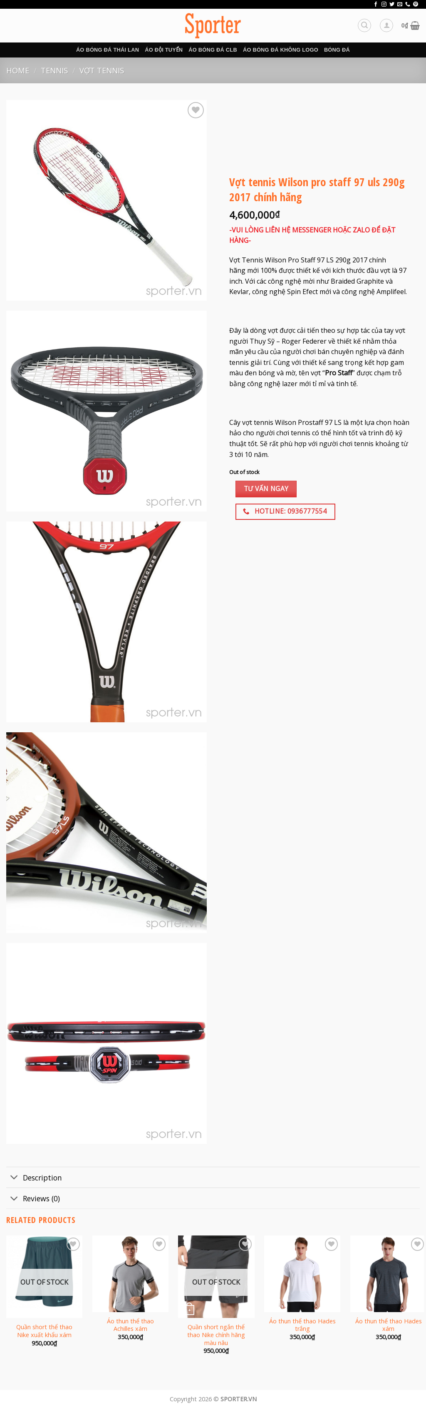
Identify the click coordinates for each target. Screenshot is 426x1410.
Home (17, 70)
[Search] (364, 25)
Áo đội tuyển (164, 50)
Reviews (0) (33, 1199)
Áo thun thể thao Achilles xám (130, 1325)
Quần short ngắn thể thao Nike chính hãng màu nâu (216, 1334)
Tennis (54, 70)
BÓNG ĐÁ (337, 50)
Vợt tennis (101, 70)
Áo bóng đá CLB (212, 50)
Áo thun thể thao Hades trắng (302, 1325)
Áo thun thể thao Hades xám (388, 1325)
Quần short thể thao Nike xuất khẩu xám (44, 1331)
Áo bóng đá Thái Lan (107, 50)
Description (34, 1178)
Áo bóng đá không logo (280, 50)
